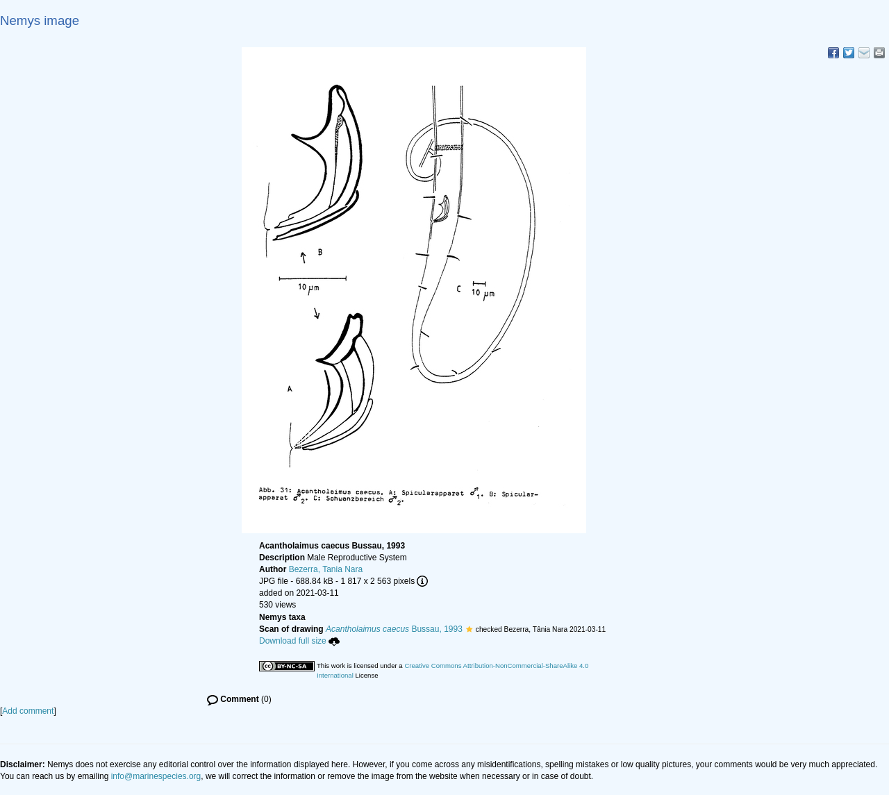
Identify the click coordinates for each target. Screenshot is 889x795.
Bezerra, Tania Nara (326, 569)
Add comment (27, 711)
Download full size (299, 641)
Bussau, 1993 (394, 629)
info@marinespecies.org (156, 776)
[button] (469, 629)
